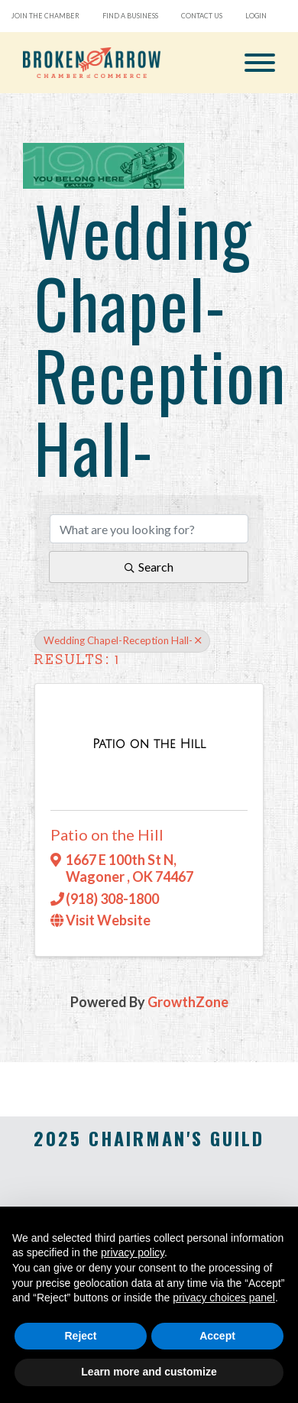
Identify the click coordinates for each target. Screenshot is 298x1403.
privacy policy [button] (132, 1252)
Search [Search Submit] (149, 566)
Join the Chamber (45, 15)
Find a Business (130, 15)
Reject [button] (80, 1336)
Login (256, 15)
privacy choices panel (224, 1297)
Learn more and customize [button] (148, 1372)
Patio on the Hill (107, 834)
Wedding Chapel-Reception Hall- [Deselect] (122, 640)
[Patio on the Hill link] (149, 743)
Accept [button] (217, 1336)
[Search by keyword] (149, 528)
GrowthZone (187, 1001)
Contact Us (201, 15)
